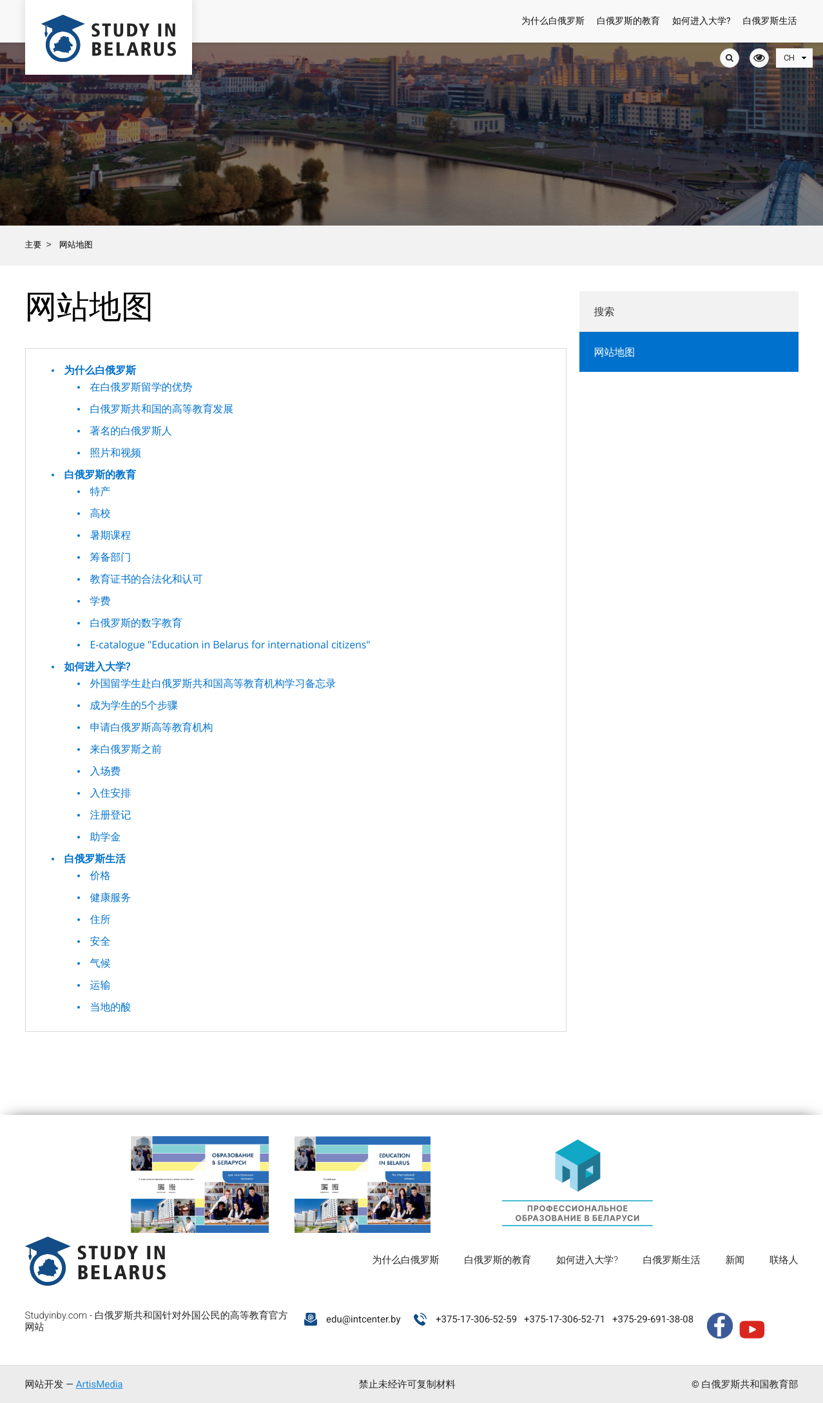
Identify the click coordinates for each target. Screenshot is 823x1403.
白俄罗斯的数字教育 (136, 622)
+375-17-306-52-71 (564, 1319)
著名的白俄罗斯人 (131, 430)
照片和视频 (116, 452)
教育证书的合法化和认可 (146, 579)
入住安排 (110, 793)
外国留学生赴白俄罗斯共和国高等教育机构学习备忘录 (213, 683)
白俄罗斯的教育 (628, 21)
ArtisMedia (99, 1384)
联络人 (784, 1260)
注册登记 (110, 815)
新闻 (734, 1260)
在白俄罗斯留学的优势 (141, 387)
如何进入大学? (701, 21)
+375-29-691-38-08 (652, 1319)
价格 (100, 875)
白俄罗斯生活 (770, 21)
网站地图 (614, 352)
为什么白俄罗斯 (553, 21)
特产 (100, 491)
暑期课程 (110, 535)
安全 (100, 941)
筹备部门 (110, 557)
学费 (100, 601)
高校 (100, 513)
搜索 (604, 311)
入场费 (105, 771)
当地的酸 (110, 1007)
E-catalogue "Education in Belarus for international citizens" (230, 644)
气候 (100, 963)
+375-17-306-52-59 (476, 1319)
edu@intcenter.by (363, 1319)
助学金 (105, 836)
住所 (100, 919)
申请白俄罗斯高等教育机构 (151, 727)
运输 (100, 985)
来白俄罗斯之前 (126, 749)
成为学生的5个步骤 (134, 705)
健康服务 (110, 897)
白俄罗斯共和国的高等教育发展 (162, 409)
